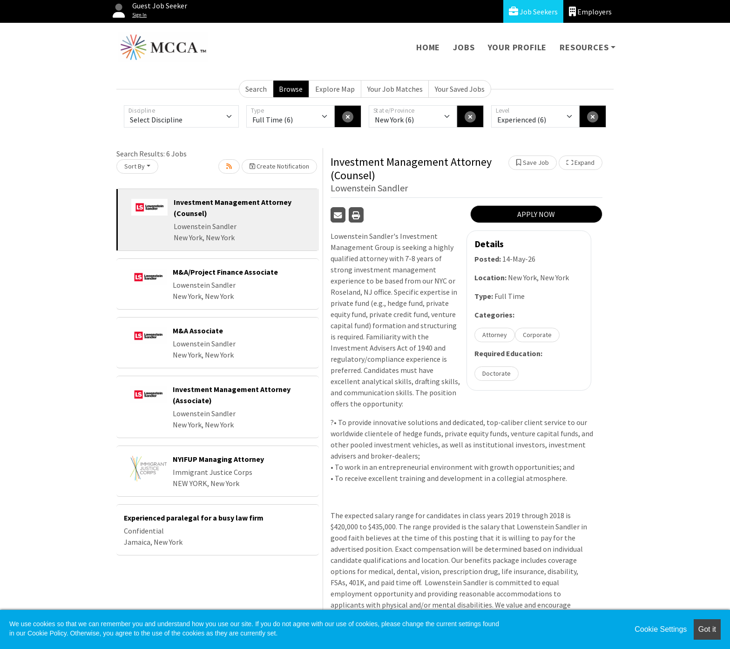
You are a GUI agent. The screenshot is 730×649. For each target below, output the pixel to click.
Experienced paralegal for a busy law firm (194, 517)
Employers (590, 11)
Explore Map (335, 89)
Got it (707, 629)
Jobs (463, 47)
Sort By (134, 166)
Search (256, 89)
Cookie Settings (661, 629)
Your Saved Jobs (460, 89)
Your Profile (517, 47)
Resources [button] (584, 47)
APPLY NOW (536, 214)
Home (428, 47)
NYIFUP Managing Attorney (218, 459)
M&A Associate (198, 330)
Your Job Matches (395, 89)
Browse (291, 89)
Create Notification (279, 166)
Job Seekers (533, 11)
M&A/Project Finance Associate (225, 272)
